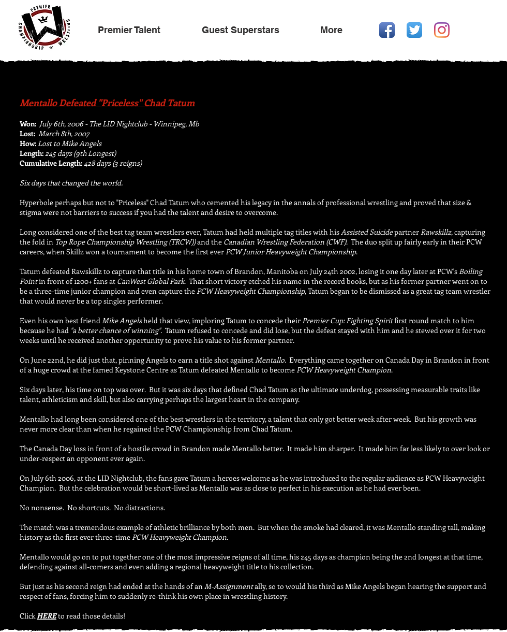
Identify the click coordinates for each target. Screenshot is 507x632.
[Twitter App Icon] (414, 30)
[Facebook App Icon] (387, 30)
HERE (46, 616)
